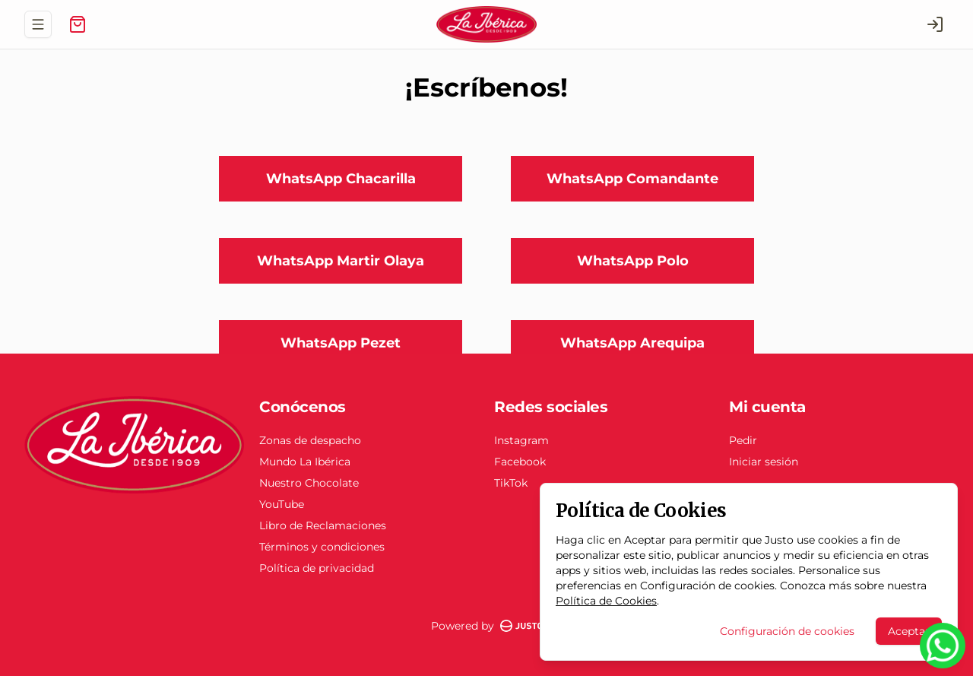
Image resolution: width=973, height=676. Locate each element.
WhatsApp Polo (633, 260)
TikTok (511, 483)
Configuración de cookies (787, 631)
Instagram (521, 440)
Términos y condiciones (322, 547)
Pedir (743, 440)
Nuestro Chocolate (309, 483)
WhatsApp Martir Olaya (340, 260)
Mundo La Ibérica (304, 461)
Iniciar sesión (763, 461)
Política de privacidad (316, 568)
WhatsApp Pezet (340, 343)
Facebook (520, 461)
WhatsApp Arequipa (632, 343)
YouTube (281, 504)
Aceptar (909, 631)
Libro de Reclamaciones (322, 525)
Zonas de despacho (310, 440)
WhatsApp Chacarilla (341, 178)
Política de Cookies (606, 601)
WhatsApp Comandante (632, 178)
